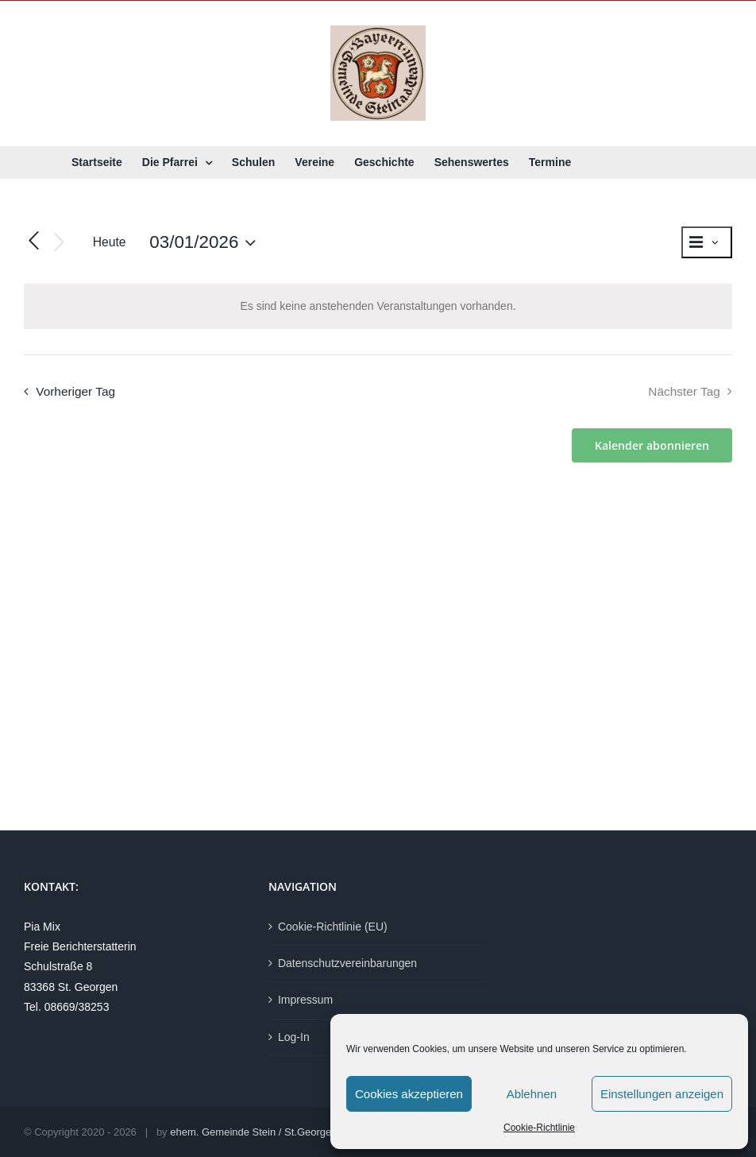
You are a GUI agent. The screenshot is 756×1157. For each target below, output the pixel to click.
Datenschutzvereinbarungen (347, 963)
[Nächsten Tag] (59, 242)
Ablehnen (532, 1094)
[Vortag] (33, 241)
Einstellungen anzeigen (661, 1094)
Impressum (305, 999)
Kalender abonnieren (652, 445)
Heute (109, 242)
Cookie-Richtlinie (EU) (333, 926)
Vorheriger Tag (75, 391)
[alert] (378, 306)
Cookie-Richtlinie (539, 1127)
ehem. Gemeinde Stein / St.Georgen (253, 1132)
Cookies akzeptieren (409, 1094)
